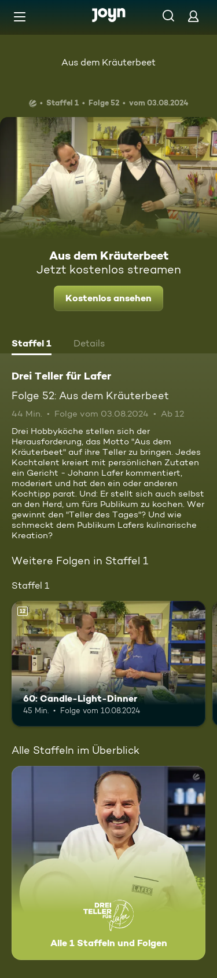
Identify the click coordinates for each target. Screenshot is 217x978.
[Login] (193, 16)
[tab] (31, 344)
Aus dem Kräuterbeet (108, 62)
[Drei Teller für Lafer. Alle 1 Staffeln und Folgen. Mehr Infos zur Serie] (108, 863)
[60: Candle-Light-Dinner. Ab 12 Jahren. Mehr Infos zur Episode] (108, 664)
